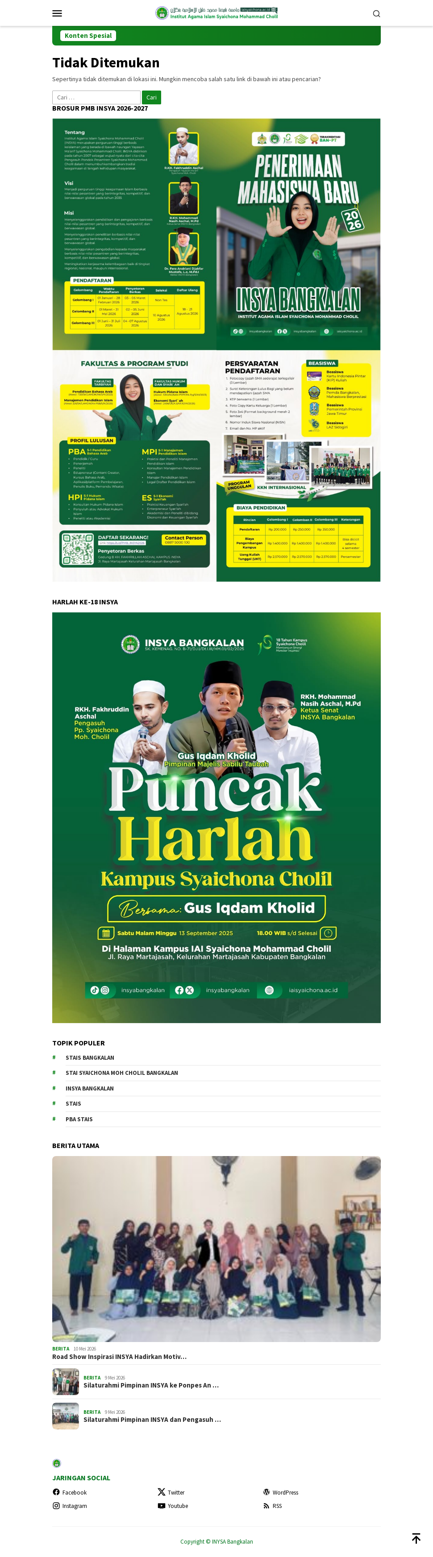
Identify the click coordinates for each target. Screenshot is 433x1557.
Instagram (69, 1506)
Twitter (171, 1492)
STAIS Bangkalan (90, 1057)
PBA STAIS (79, 1119)
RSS (272, 1506)
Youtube (173, 1506)
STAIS (73, 1103)
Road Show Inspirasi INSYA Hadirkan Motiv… (119, 1357)
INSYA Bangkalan (90, 1088)
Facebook (69, 1492)
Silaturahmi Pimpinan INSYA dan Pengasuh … (152, 1420)
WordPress (280, 1492)
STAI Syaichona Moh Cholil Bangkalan (122, 1073)
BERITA (60, 1349)
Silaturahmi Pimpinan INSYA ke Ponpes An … (151, 1385)
